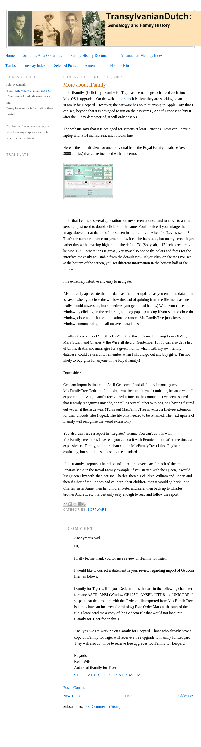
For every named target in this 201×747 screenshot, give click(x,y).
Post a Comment (75, 688)
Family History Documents (91, 55)
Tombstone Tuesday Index (25, 65)
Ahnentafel (93, 65)
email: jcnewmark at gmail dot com (28, 90)
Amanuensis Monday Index (142, 55)
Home (10, 55)
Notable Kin (119, 65)
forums (125, 99)
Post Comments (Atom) (102, 706)
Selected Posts (65, 65)
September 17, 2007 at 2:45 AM (107, 675)
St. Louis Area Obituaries (42, 55)
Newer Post (72, 696)
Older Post (186, 696)
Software (97, 509)
